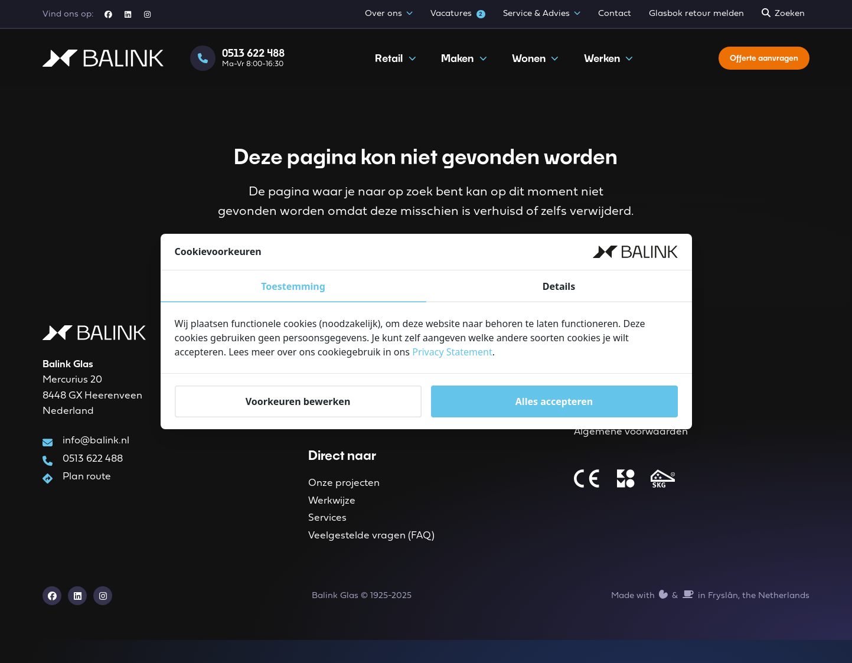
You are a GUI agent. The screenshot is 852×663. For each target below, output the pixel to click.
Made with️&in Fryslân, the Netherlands (710, 617)
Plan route (87, 488)
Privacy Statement (452, 351)
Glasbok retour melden (696, 13)
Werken (603, 69)
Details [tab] (559, 286)
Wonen (530, 69)
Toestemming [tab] (293, 286)
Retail (390, 69)
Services (327, 535)
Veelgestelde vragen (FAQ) (371, 555)
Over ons (389, 14)
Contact (614, 13)
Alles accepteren (554, 401)
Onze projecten (344, 494)
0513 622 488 (93, 468)
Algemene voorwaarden (631, 443)
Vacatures (457, 13)
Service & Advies (542, 14)
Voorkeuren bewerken (298, 401)
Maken (459, 69)
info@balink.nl (96, 448)
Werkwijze (331, 515)
